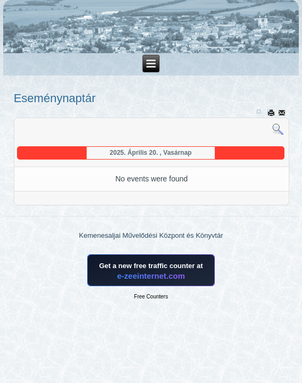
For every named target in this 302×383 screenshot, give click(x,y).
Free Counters (151, 296)
